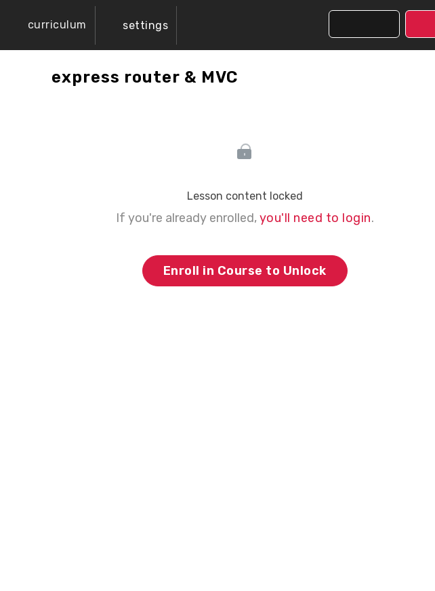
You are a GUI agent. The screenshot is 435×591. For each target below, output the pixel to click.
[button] (47, 25)
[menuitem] (136, 25)
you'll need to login (315, 218)
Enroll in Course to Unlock (245, 270)
